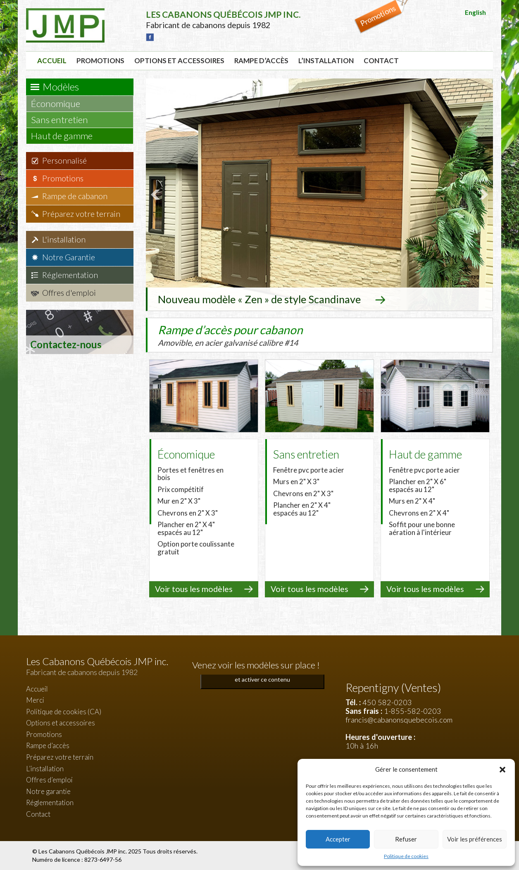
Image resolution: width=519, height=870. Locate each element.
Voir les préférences (474, 839)
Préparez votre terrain (81, 214)
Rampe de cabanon (74, 196)
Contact (381, 60)
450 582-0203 (387, 702)
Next (482, 194)
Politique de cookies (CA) (63, 711)
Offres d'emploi (69, 292)
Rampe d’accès (261, 60)
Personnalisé (64, 160)
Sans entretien (63, 119)
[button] (502, 769)
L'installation (64, 239)
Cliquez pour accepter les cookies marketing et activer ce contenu (262, 674)
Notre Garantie (68, 257)
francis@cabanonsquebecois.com (398, 719)
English (475, 12)
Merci (35, 700)
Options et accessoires (179, 60)
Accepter (338, 839)
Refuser (406, 839)
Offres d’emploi (49, 779)
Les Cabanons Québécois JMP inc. (83, 851)
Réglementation (70, 275)
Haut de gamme (65, 135)
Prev (156, 194)
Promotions (100, 60)
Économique (59, 103)
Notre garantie (48, 791)
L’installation (326, 60)
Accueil (52, 60)
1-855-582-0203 (412, 710)
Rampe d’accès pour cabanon (247, 335)
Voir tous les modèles (194, 589)
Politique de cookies (406, 856)
